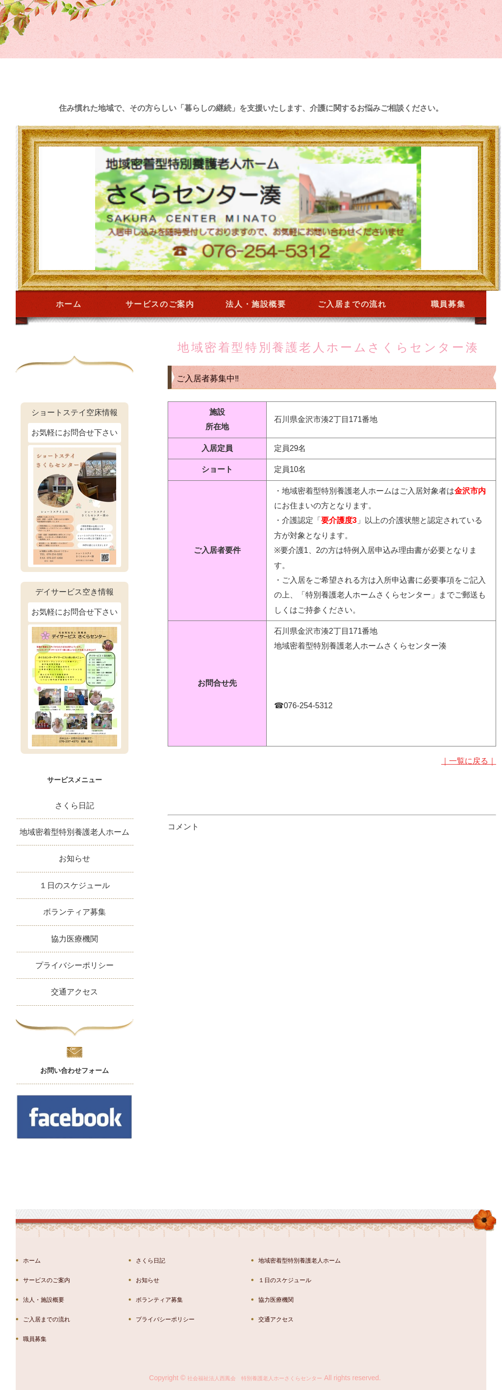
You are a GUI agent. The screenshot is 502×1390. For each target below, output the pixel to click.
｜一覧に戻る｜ (468, 761)
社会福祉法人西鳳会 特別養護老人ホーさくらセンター (254, 1378)
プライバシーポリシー (74, 965)
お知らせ (74, 858)
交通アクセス (74, 992)
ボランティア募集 (74, 912)
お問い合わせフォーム (74, 1070)
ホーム (69, 304)
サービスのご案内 (160, 304)
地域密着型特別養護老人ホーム (74, 832)
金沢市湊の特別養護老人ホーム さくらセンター (87, 64)
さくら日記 (74, 805)
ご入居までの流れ (352, 304)
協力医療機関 (74, 939)
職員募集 (448, 304)
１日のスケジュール (74, 885)
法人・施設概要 (256, 304)
